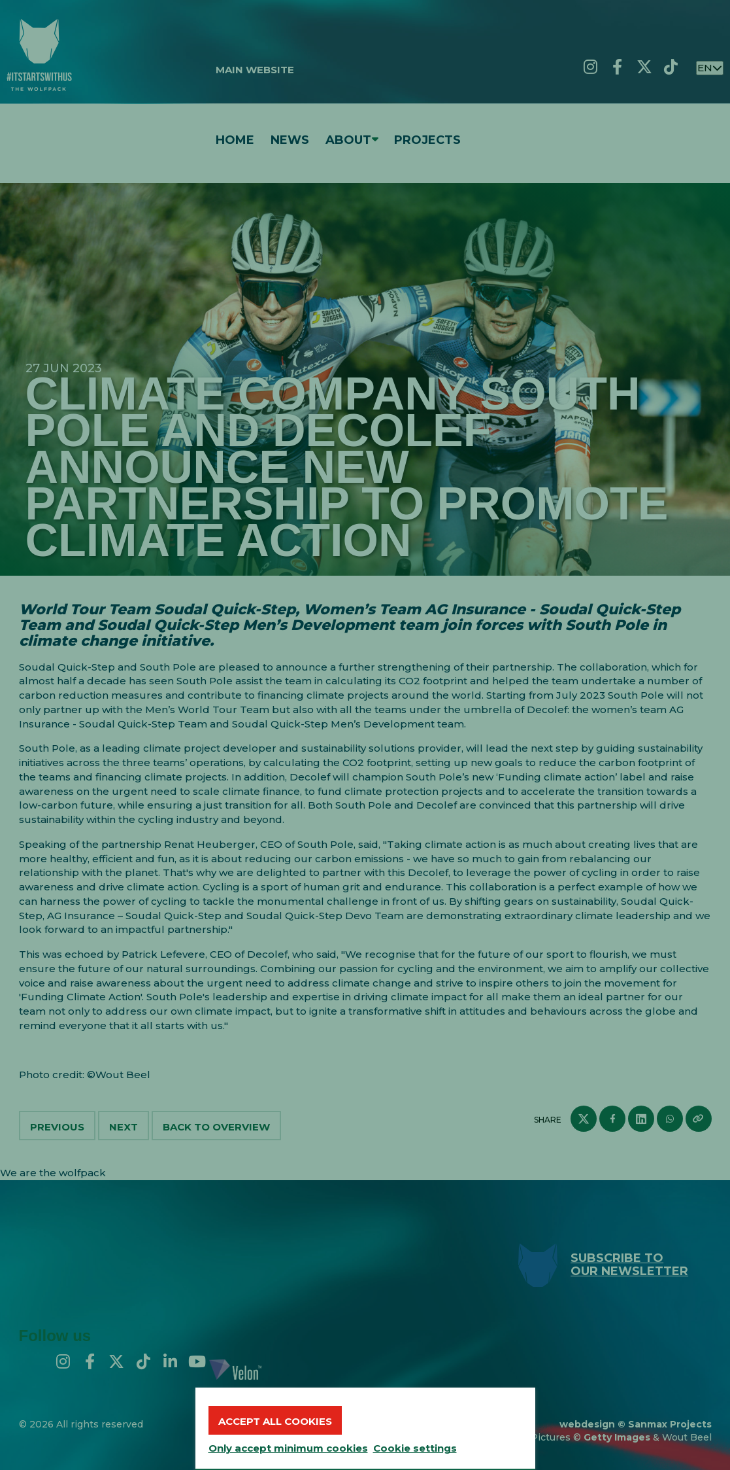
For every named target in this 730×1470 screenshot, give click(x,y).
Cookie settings (415, 1448)
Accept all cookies (275, 1421)
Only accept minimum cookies (288, 1448)
